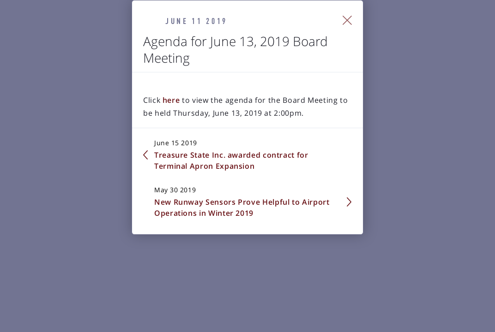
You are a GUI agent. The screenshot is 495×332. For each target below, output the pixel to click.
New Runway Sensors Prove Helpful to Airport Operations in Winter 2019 (341, 220)
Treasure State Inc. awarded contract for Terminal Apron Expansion (131, 220)
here (83, 173)
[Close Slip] (453, 107)
